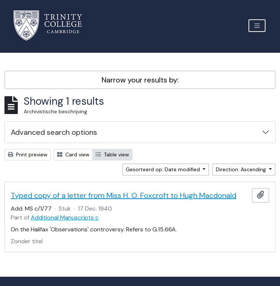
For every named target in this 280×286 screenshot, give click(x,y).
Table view (112, 154)
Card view (73, 154)
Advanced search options (54, 132)
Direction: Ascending (241, 169)
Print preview (27, 154)
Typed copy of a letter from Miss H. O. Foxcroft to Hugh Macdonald (123, 195)
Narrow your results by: (140, 80)
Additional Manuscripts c (65, 217)
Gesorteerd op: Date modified (163, 169)
